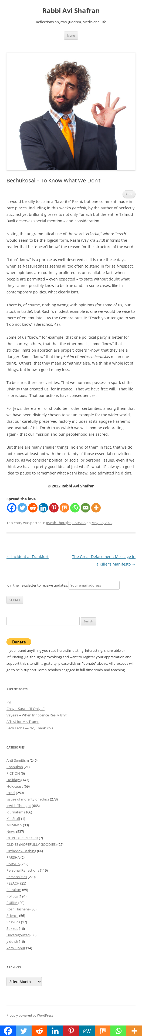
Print (129, 194)
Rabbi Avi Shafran (71, 10)
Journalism (14, 812)
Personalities (16, 876)
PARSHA (79, 522)
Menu (71, 35)
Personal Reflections (22, 870)
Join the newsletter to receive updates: (63, 585)
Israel (10, 792)
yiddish (12, 941)
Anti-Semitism (17, 760)
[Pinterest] (54, 507)
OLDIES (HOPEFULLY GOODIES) (31, 844)
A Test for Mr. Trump (22, 721)
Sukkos (12, 928)
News (10, 831)
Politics (12, 896)
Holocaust (14, 786)
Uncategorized (18, 935)
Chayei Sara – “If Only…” (25, 708)
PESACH (12, 883)
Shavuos (13, 922)
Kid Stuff (13, 818)
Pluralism (13, 889)
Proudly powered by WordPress (29, 1015)
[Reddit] (33, 507)
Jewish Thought (58, 522)
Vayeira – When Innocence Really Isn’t (36, 715)
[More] (96, 507)
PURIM (12, 902)
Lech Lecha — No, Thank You (29, 728)
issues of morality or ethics (27, 799)
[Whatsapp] (75, 507)
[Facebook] (11, 507)
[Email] (85, 507)
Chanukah (14, 766)
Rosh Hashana (18, 909)
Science (12, 915)
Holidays (13, 779)
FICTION (13, 773)
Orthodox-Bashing (21, 850)
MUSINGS (14, 825)
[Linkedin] (43, 507)
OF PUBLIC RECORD (22, 838)
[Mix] (64, 507)
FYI (8, 702)
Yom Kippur (15, 947)
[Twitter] (22, 507)
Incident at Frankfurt (27, 556)
